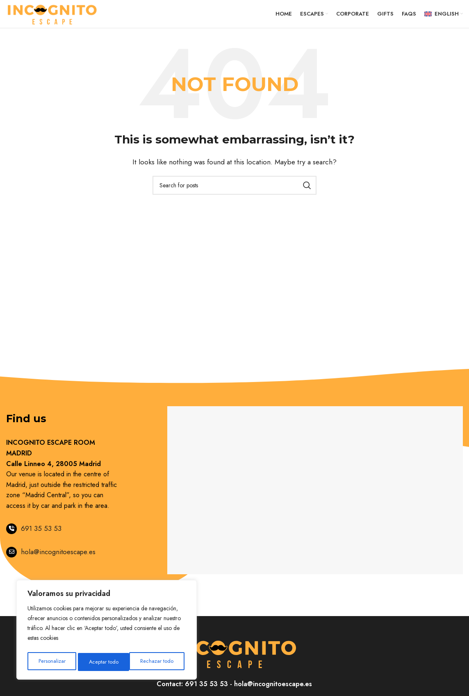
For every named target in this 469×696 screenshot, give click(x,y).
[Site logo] (52, 17)
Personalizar (51, 662)
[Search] (234, 193)
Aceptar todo (160, 662)
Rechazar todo (105, 662)
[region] (106, 632)
